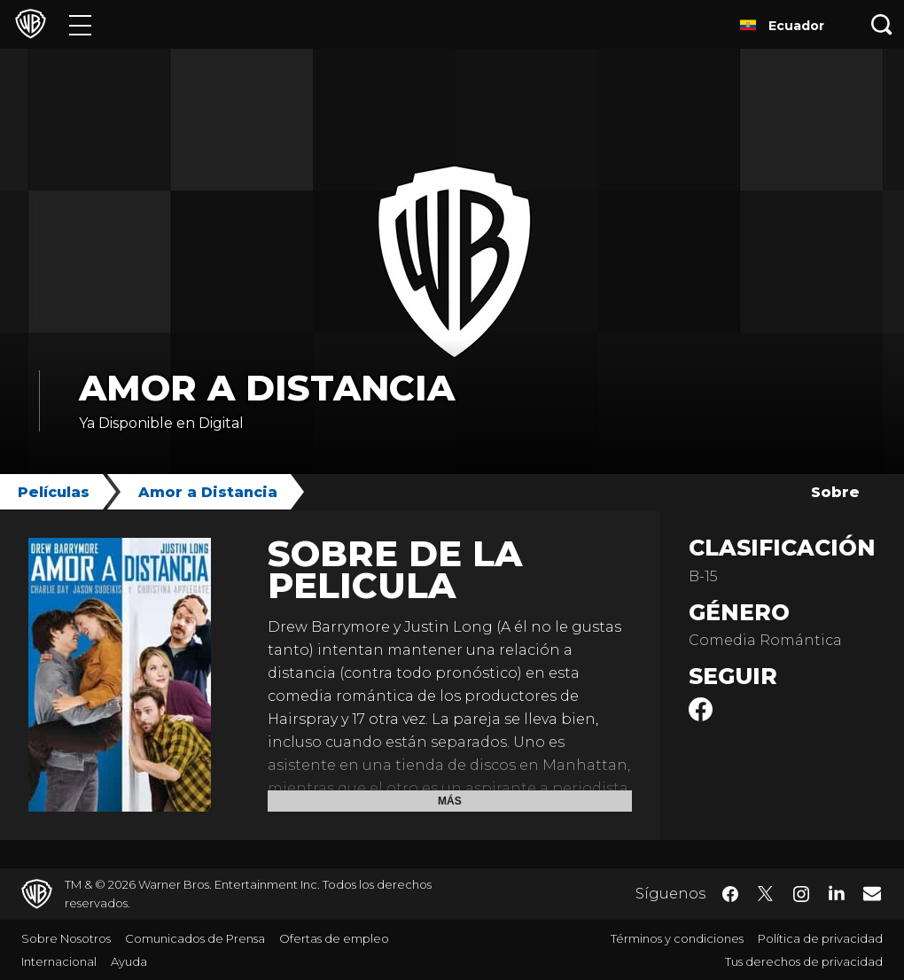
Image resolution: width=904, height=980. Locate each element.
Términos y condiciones (677, 938)
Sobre (835, 492)
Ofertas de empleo (334, 938)
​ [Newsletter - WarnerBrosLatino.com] (872, 893)
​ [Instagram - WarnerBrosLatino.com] (801, 894)
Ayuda (129, 961)
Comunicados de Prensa (195, 938)
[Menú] (80, 24)
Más (450, 801)
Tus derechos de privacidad (804, 961)
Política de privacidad (820, 938)
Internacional (59, 961)
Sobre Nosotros (66, 938)
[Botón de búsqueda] (882, 24)
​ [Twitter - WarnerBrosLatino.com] (765, 894)
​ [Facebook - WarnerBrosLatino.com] (730, 894)
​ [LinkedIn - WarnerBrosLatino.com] (836, 892)
